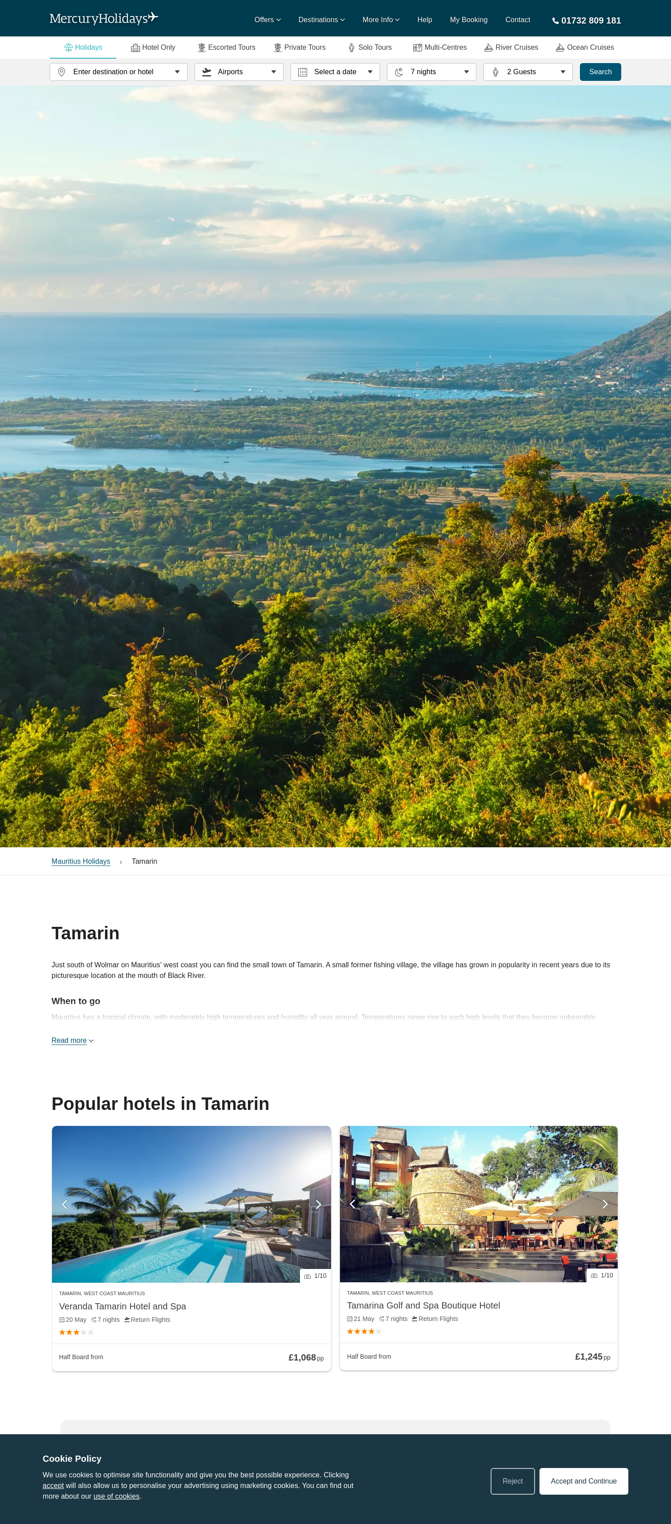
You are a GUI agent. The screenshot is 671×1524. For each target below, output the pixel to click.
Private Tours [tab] (299, 47)
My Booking (469, 20)
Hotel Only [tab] (153, 47)
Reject (513, 1481)
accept (53, 1485)
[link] (191, 1248)
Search (600, 72)
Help (425, 20)
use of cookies (116, 1496)
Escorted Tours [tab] (226, 47)
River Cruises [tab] (511, 47)
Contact (517, 20)
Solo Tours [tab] (369, 47)
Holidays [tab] (83, 47)
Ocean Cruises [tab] (585, 47)
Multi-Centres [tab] (440, 47)
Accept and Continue (584, 1481)
